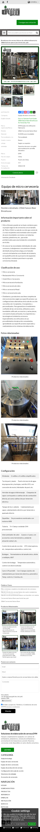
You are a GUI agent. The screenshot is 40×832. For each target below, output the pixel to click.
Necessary (7, 827)
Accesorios (6, 700)
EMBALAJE (4, 798)
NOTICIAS (4, 807)
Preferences (25, 827)
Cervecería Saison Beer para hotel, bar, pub (15, 598)
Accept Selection (21, 824)
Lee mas (7, 750)
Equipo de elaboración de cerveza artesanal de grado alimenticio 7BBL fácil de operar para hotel (9, 655)
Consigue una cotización (27, 22)
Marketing (34, 827)
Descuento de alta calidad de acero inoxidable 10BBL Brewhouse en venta (28, 654)
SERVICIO (4, 804)
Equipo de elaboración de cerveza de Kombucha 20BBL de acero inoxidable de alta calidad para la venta (28, 629)
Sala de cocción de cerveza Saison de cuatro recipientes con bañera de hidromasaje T (19, 593)
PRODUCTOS (5, 791)
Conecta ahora (18, 173)
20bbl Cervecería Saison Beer (10, 601)
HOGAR (3, 785)
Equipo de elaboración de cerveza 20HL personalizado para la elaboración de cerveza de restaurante (10, 630)
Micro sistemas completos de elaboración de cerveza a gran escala (18, 590)
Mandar (8, 711)
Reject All (9, 824)
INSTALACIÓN (6, 801)
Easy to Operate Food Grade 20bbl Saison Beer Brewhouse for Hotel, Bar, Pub (28, 121)
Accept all (32, 824)
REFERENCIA (5, 794)
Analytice (15, 827)
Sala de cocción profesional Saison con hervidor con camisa (20, 595)
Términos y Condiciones (13, 706)
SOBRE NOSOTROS (7, 788)
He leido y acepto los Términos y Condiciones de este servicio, (19, 706)
